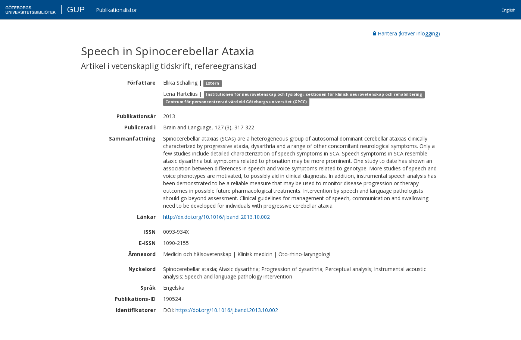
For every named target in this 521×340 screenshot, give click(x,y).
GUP (76, 9)
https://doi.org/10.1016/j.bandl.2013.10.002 (226, 310)
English (508, 10)
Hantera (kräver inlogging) (406, 33)
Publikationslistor (116, 9)
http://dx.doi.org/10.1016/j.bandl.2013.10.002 (216, 216)
